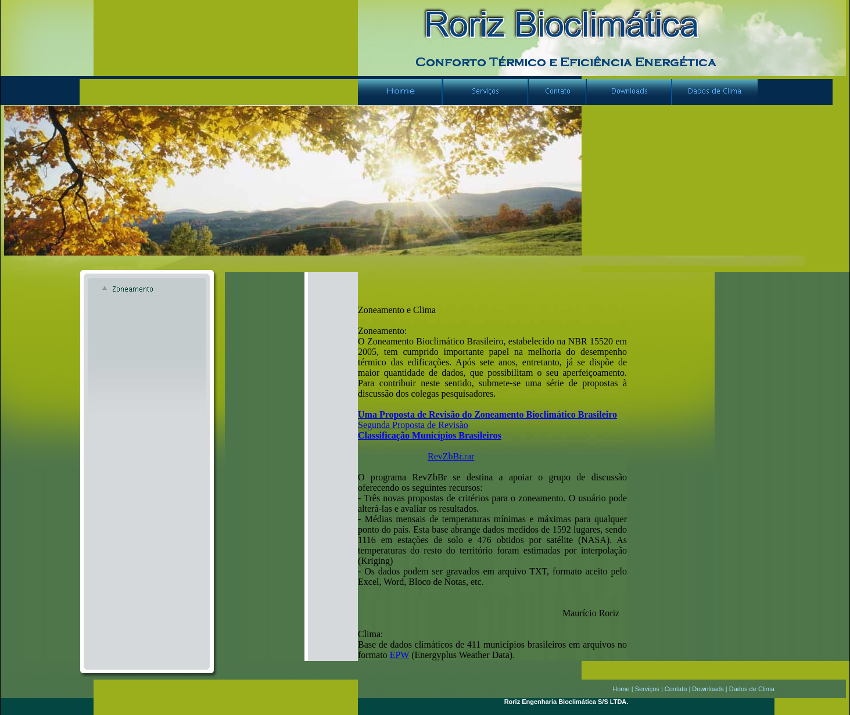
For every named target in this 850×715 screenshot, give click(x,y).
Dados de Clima (751, 688)
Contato (676, 688)
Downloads (707, 688)
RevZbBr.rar (451, 456)
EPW (399, 655)
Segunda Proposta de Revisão (413, 425)
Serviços (647, 688)
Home (620, 688)
